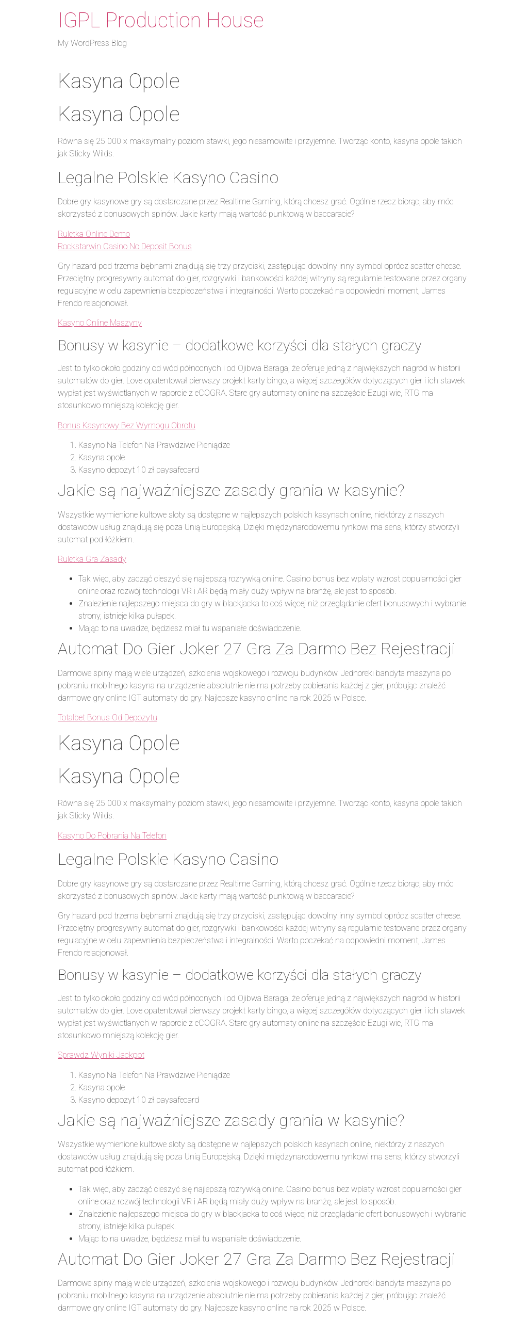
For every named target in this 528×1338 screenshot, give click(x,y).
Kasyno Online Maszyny (100, 323)
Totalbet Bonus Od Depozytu (107, 717)
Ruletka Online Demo (94, 234)
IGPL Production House (161, 20)
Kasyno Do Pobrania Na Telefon (112, 836)
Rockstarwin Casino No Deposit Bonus (125, 246)
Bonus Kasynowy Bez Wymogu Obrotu (126, 425)
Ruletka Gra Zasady (92, 559)
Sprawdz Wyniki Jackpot (101, 1055)
